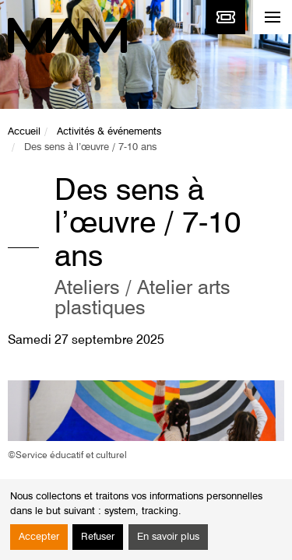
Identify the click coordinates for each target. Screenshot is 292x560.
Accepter (39, 537)
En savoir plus (168, 537)
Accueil (24, 132)
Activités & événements (109, 132)
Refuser (97, 537)
